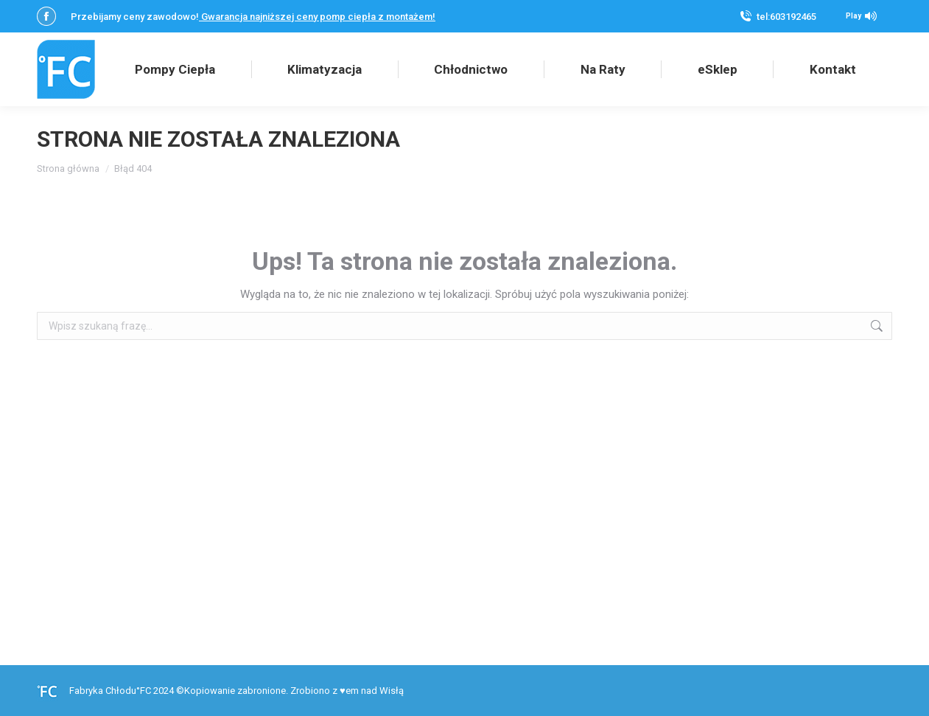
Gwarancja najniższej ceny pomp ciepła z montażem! (317, 16)
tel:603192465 (786, 16)
